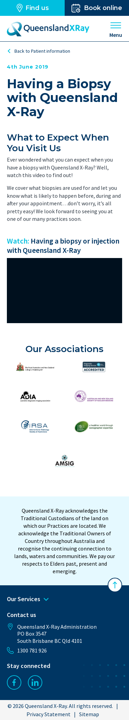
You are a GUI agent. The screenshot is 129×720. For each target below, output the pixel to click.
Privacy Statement (48, 714)
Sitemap (89, 714)
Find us (32, 8)
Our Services (28, 599)
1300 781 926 (27, 650)
